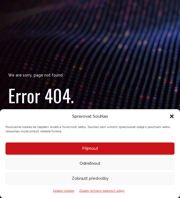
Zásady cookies (63, 191)
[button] (172, 116)
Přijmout (90, 148)
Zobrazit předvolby (90, 178)
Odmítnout (90, 163)
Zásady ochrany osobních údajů (101, 191)
